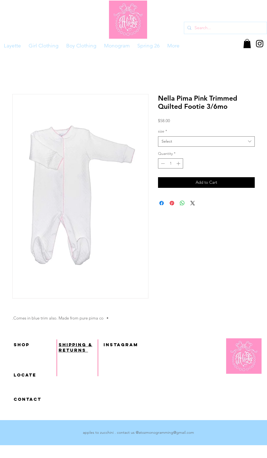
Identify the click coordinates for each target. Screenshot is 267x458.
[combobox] (206, 141)
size (162, 131)
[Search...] (225, 28)
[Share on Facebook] (161, 203)
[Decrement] (162, 163)
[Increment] (178, 163)
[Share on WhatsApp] (182, 203)
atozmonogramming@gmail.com (166, 432)
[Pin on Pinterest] (172, 203)
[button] (247, 43)
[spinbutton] (170, 163)
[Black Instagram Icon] (260, 44)
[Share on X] (192, 203)
